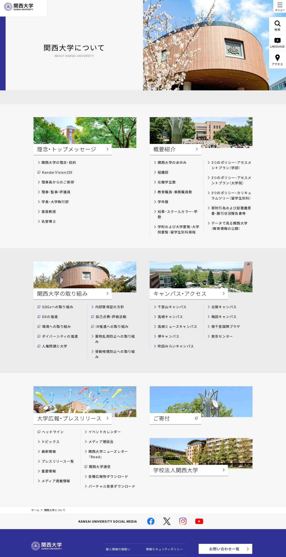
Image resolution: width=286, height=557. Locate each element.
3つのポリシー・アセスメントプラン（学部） (231, 164)
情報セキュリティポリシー (162, 515)
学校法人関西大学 (156, 534)
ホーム (35, 476)
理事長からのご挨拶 (56, 180)
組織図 (162, 171)
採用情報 (150, 541)
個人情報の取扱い (116, 515)
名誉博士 (48, 216)
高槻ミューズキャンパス (175, 314)
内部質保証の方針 (107, 295)
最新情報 (48, 424)
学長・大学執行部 (53, 198)
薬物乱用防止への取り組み (114, 323)
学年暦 (162, 198)
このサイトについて (118, 527)
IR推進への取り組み (110, 314)
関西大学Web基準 (116, 534)
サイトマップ (113, 541)
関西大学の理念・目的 (56, 162)
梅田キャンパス (222, 305)
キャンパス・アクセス (158, 527)
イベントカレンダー (102, 406)
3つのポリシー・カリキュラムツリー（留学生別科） (231, 191)
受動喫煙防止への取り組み (114, 332)
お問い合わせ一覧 (230, 513)
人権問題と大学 (53, 332)
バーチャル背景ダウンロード (108, 452)
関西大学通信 (98, 433)
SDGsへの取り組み (55, 295)
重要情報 (48, 443)
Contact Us (231, 526)
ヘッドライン (51, 406)
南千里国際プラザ (223, 314)
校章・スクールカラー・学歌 (177, 207)
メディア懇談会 (99, 415)
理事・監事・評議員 (54, 189)
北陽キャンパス (222, 295)
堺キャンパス (167, 323)
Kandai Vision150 (55, 171)
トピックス (49, 415)
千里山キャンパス (170, 295)
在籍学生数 (165, 180)
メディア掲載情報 (54, 452)
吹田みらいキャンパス (173, 332)
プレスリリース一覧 (55, 433)
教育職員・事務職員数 (172, 189)
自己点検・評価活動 (109, 305)
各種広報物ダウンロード (105, 443)
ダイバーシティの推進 (57, 323)
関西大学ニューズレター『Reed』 (111, 424)
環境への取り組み (54, 314)
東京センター (220, 323)
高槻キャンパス (169, 305)
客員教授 (48, 207)
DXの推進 (48, 305)
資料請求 (233, 538)
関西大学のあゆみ (170, 162)
